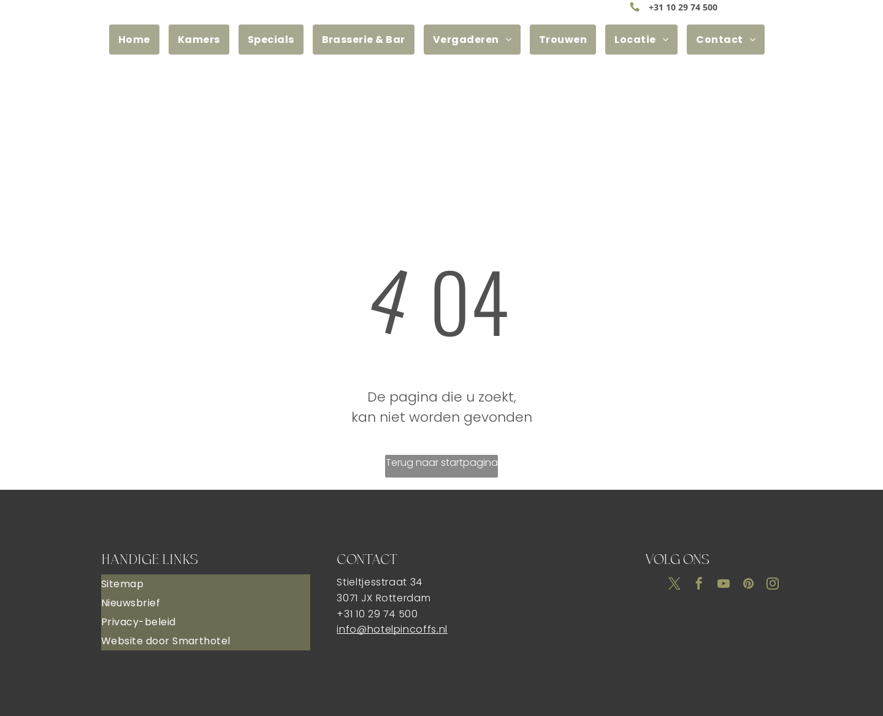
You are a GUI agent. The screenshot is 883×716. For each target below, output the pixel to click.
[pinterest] (748, 585)
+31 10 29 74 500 (683, 7)
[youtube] (723, 585)
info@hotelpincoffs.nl (392, 629)
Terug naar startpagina (442, 462)
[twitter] (674, 585)
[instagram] (772, 585)
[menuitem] (139, 40)
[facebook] (699, 585)
